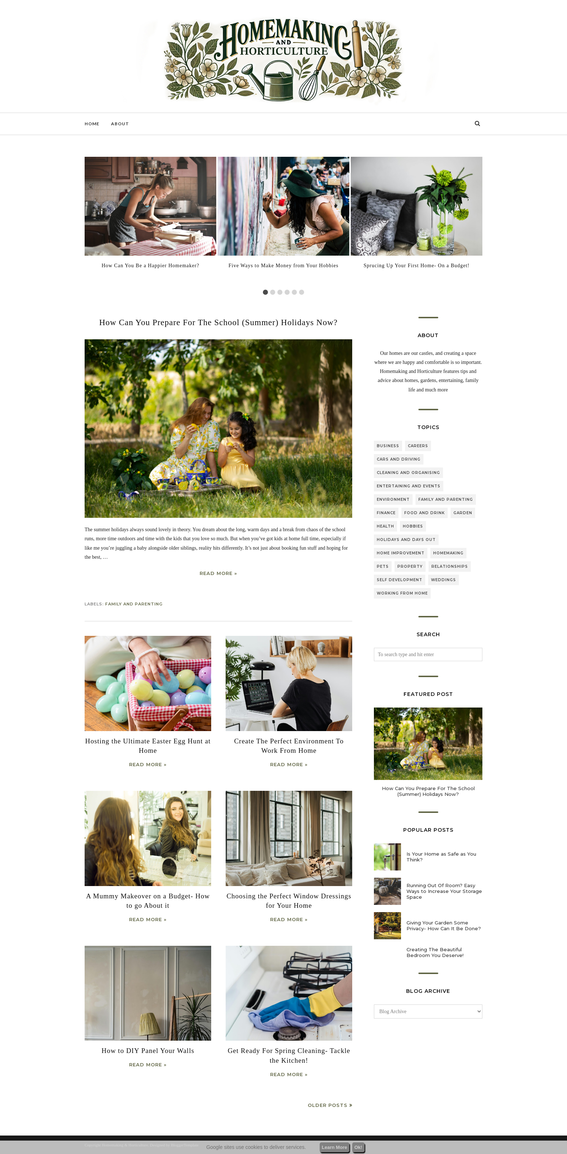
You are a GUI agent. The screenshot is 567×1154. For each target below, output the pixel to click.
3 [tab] (279, 292)
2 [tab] (272, 292)
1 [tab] (265, 292)
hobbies (413, 526)
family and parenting (134, 604)
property (410, 566)
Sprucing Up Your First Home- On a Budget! (417, 265)
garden (462, 513)
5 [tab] (294, 292)
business (388, 446)
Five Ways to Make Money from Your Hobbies (283, 265)
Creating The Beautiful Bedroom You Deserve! (435, 952)
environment (393, 499)
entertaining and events (408, 486)
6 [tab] (301, 292)
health (385, 526)
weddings (443, 580)
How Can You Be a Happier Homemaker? (150, 265)
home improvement (401, 553)
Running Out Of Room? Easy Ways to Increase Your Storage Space (444, 891)
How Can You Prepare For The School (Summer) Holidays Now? (218, 322)
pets (383, 566)
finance (386, 513)
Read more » (218, 573)
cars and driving (399, 459)
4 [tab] (287, 292)
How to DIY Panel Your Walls (148, 1050)
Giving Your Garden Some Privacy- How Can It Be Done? (443, 925)
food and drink (424, 513)
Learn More (334, 1147)
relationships (449, 566)
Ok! (358, 1147)
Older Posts (328, 1105)
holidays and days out (406, 539)
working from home (402, 593)
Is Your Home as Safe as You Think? (441, 857)
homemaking (448, 553)
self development (399, 580)
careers (418, 446)
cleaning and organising (408, 472)
